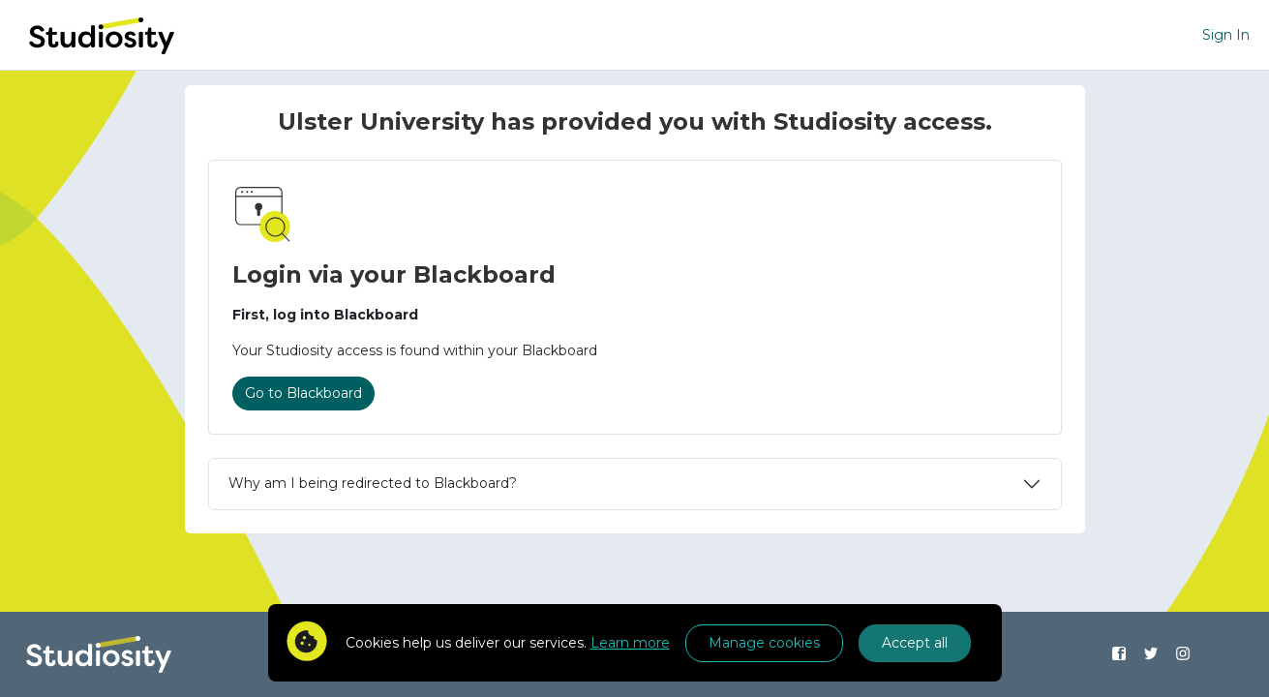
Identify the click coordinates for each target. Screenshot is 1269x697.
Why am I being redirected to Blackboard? (372, 483)
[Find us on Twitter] (1151, 654)
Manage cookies (764, 643)
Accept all (915, 643)
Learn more (630, 643)
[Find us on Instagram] (1183, 654)
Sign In (1226, 35)
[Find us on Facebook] (1119, 654)
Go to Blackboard (303, 393)
